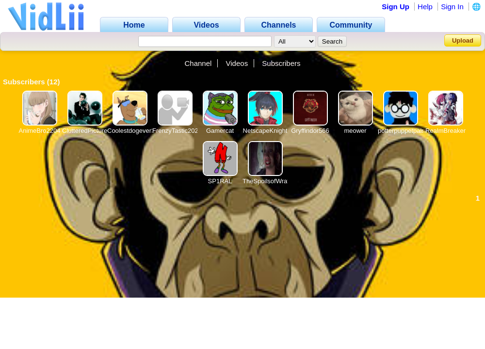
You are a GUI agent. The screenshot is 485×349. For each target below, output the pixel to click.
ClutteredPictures (86, 130)
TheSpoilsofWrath (267, 181)
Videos (237, 63)
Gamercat (220, 130)
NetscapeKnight (265, 130)
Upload (462, 40)
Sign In (452, 6)
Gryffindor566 (310, 130)
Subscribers (281, 63)
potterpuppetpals (401, 130)
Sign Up (395, 6)
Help (425, 6)
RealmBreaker (445, 130)
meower (355, 130)
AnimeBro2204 (40, 130)
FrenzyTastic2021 (177, 130)
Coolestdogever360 (134, 130)
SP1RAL (220, 181)
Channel (197, 63)
